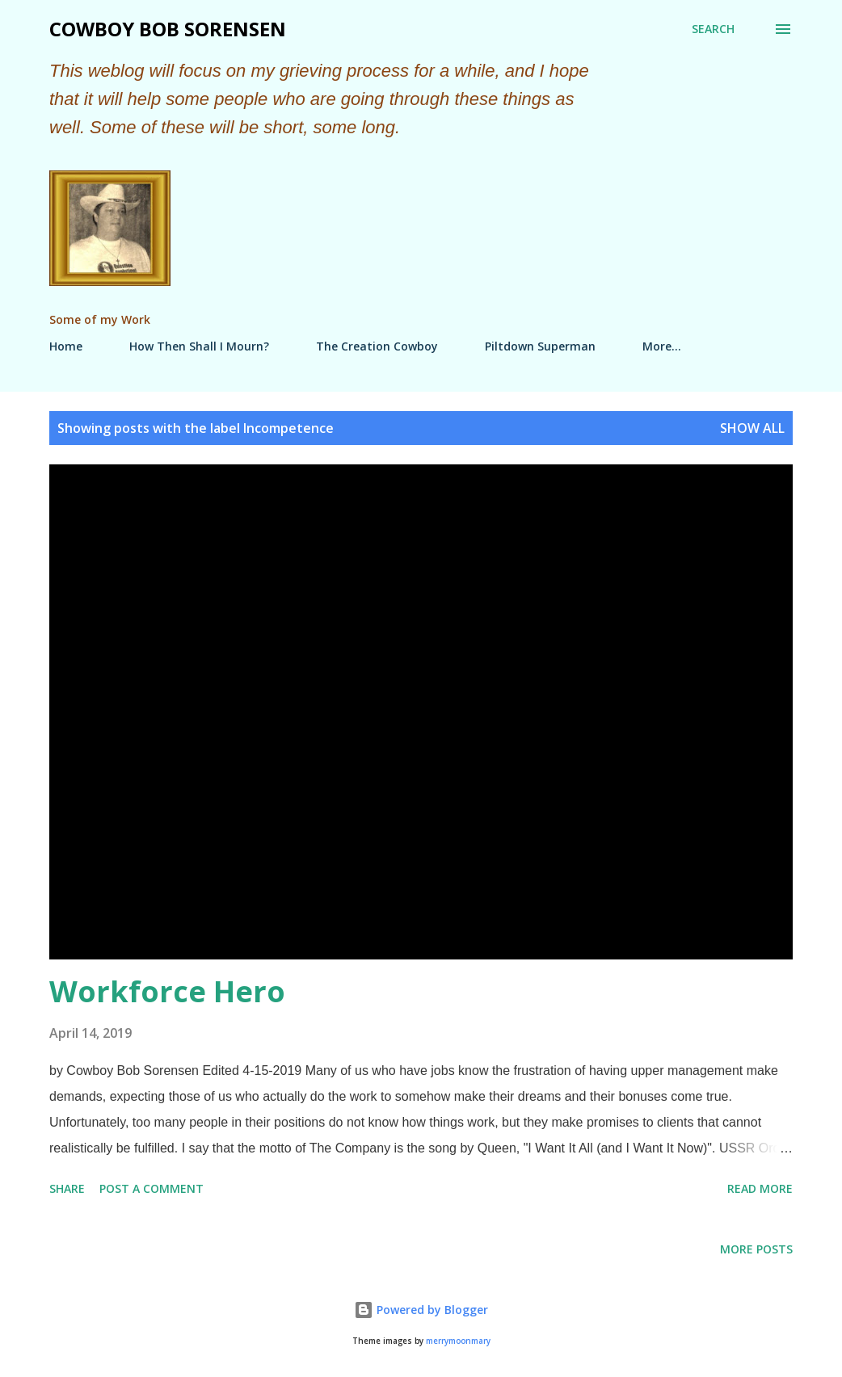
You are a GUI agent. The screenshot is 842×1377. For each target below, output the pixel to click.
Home (65, 346)
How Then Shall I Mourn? (199, 346)
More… (661, 346)
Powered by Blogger (421, 1309)
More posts (756, 1249)
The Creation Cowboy (377, 346)
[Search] (713, 29)
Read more (760, 1188)
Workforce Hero (167, 991)
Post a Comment (151, 1188)
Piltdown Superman (540, 346)
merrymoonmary (458, 1341)
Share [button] (67, 1188)
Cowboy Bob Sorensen (167, 28)
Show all (752, 428)
